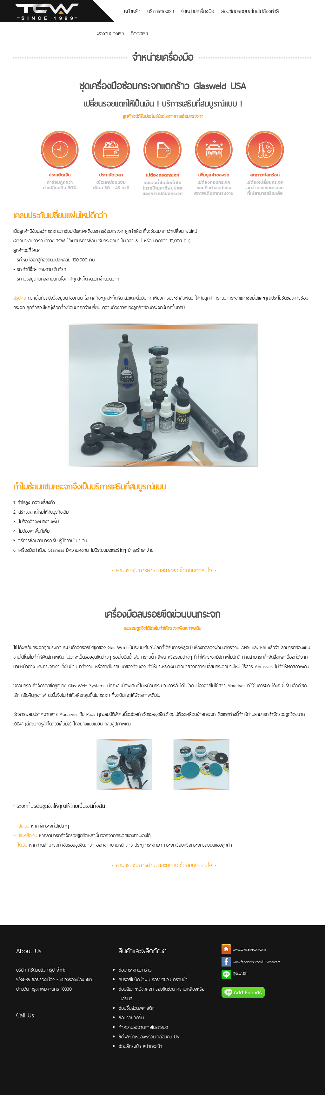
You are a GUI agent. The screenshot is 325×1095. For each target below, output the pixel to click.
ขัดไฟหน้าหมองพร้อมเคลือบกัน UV (149, 1037)
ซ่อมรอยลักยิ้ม (131, 1018)
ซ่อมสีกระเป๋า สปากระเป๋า (140, 1046)
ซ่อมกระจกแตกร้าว (135, 970)
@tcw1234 (240, 973)
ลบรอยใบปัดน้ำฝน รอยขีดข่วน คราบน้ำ (153, 979)
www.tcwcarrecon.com (249, 949)
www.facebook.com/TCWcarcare (257, 962)
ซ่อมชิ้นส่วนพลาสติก (136, 1008)
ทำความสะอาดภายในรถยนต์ (143, 1027)
